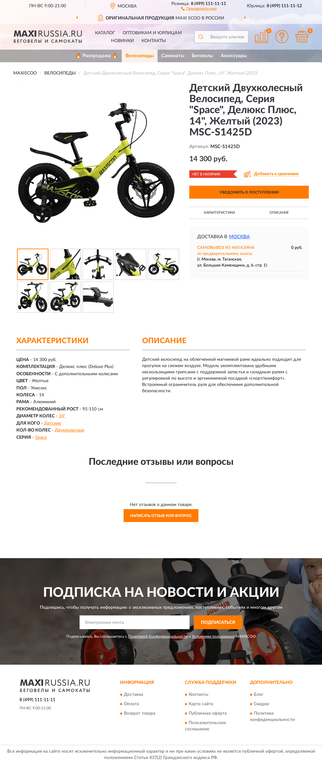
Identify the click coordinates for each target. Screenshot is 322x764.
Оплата (131, 704)
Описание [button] (279, 212)
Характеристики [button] (219, 212)
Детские (52, 423)
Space (41, 437)
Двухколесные (69, 430)
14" (62, 416)
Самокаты (172, 55)
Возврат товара (139, 713)
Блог (259, 694)
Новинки (122, 41)
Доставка (133, 694)
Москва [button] (239, 236)
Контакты (154, 41)
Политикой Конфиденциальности (158, 636)
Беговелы (202, 55)
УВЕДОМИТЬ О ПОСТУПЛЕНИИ (249, 192)
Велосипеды (139, 55)
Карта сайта (201, 704)
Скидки (261, 704)
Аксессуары (234, 55)
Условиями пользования (213, 636)
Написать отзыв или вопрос (161, 516)
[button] (199, 8)
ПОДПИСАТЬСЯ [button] (218, 622)
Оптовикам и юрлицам (152, 33)
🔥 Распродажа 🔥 (96, 55)
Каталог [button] (105, 33)
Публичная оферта (208, 713)
